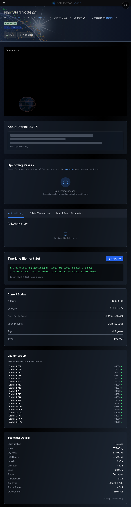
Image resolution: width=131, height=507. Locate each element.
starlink (109, 17)
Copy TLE (115, 258)
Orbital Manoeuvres (40, 213)
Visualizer (26, 34)
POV (10, 34)
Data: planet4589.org (113, 498)
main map (68, 169)
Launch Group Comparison (69, 213)
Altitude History (16, 213)
